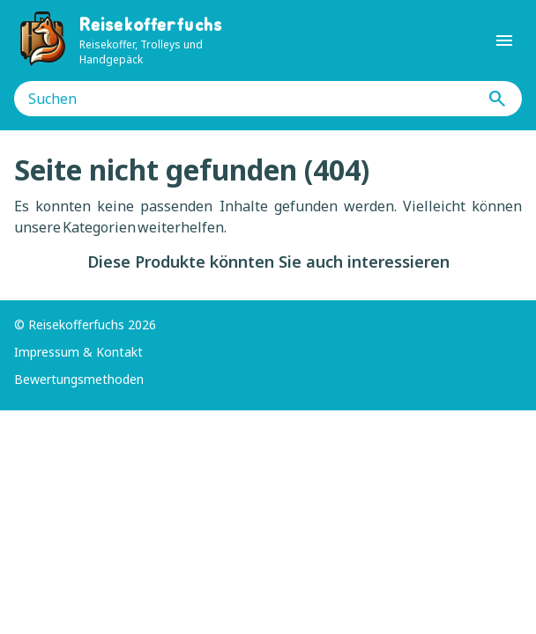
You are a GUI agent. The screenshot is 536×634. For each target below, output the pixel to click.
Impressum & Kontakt (78, 351)
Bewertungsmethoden (79, 379)
